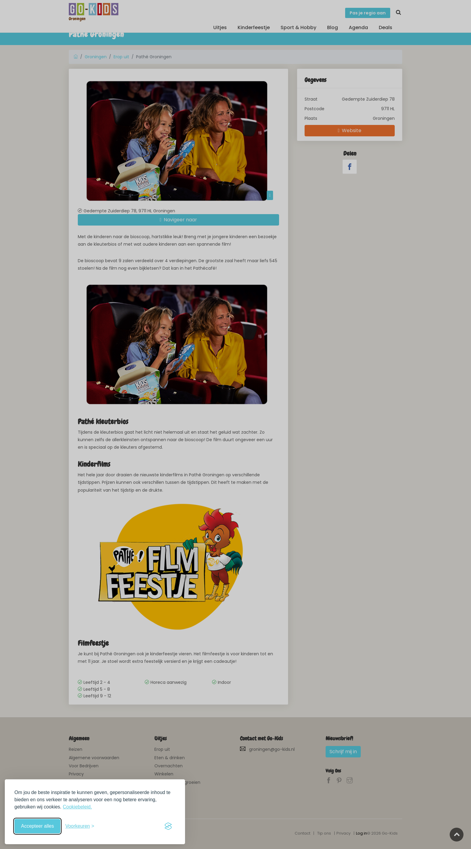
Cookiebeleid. (77, 806)
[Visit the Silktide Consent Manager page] (168, 826)
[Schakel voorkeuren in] (79, 826)
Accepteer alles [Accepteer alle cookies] (37, 826)
